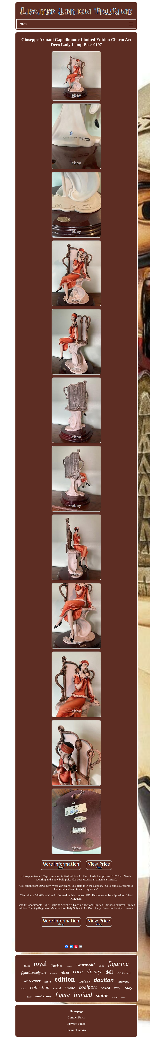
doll (109, 972)
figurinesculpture (33, 973)
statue (102, 995)
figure (62, 994)
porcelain (124, 972)
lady (128, 988)
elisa (65, 972)
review (69, 966)
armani (53, 973)
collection (39, 987)
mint (27, 965)
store (29, 996)
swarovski (85, 964)
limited (83, 994)
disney (94, 971)
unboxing (123, 981)
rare (78, 971)
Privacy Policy (76, 1023)
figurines (56, 965)
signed (48, 981)
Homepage (76, 1011)
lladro (114, 997)
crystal (57, 988)
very (117, 988)
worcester (32, 980)
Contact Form (76, 1017)
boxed (105, 988)
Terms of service (76, 1030)
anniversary (43, 996)
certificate (84, 981)
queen (123, 997)
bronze (70, 988)
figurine (118, 963)
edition (65, 979)
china (23, 988)
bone (101, 965)
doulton (104, 980)
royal (40, 963)
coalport (88, 987)
